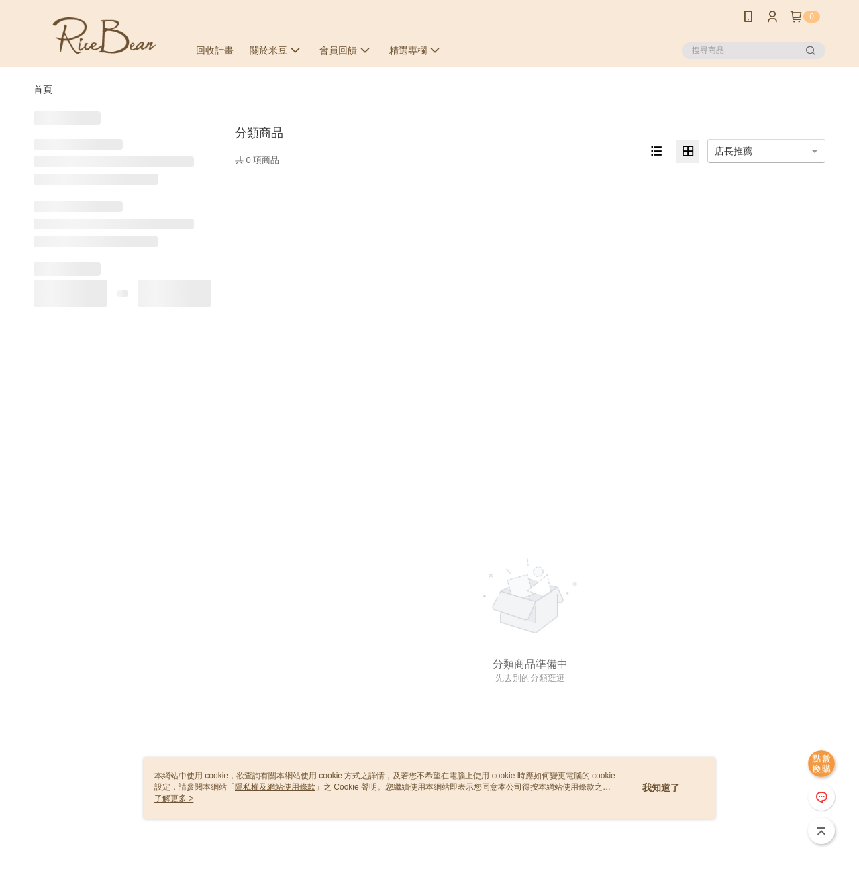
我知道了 (661, 787)
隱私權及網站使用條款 (275, 787)
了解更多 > (173, 798)
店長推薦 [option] (733, 151)
